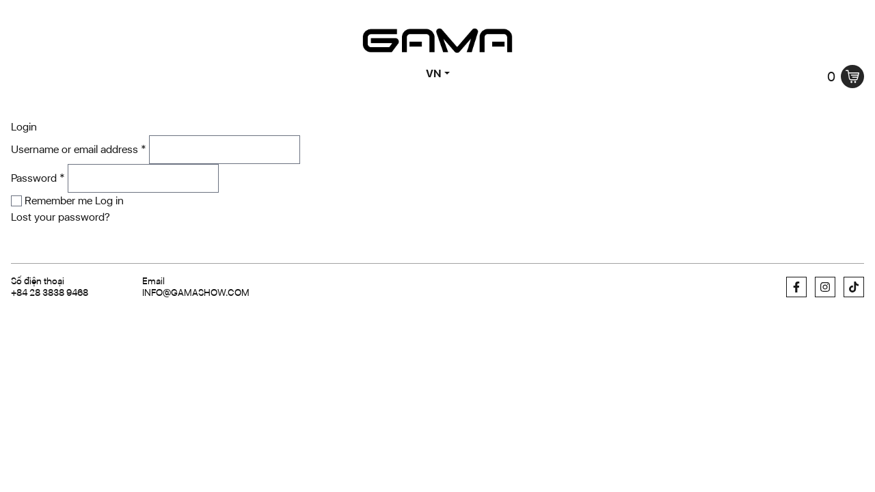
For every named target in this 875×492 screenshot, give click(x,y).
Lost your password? (60, 216)
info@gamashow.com (196, 292)
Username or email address (78, 149)
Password (38, 178)
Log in (109, 200)
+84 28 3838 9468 (49, 292)
